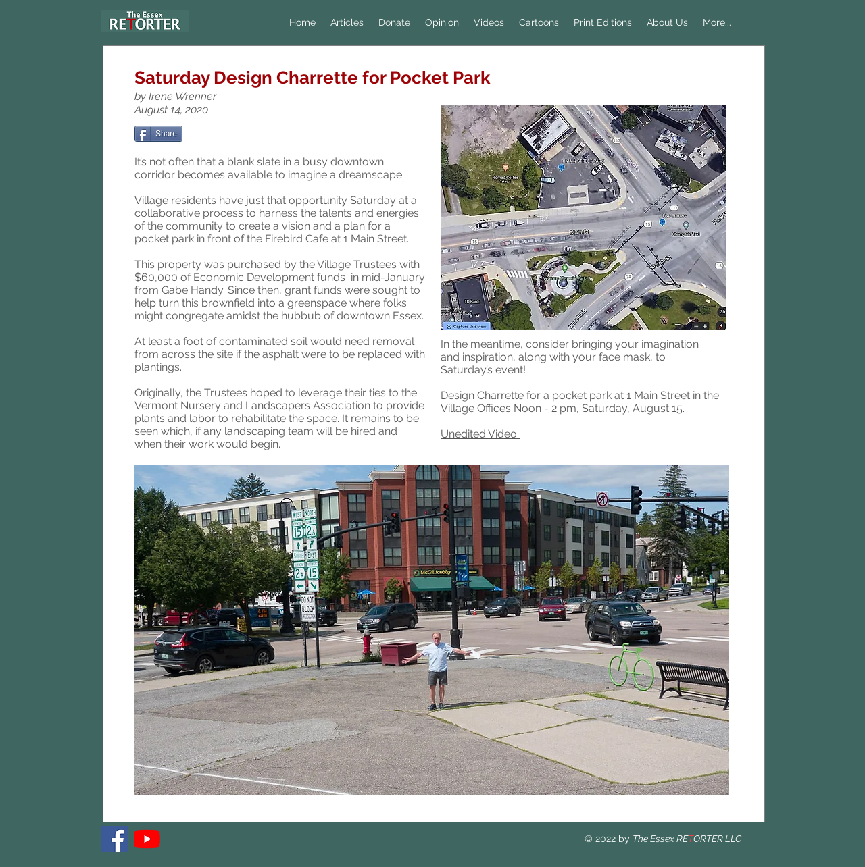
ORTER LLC (717, 838)
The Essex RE (660, 838)
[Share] (158, 134)
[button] (442, 22)
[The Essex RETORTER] (114, 839)
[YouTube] (147, 839)
